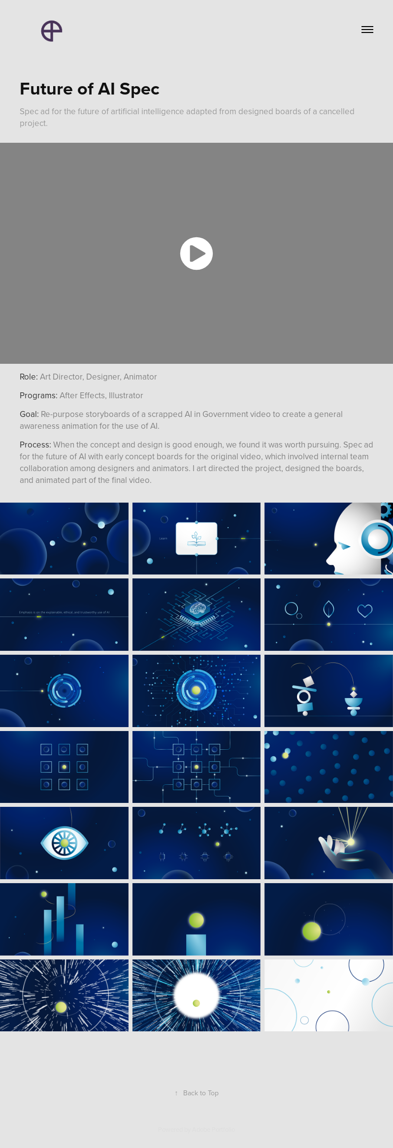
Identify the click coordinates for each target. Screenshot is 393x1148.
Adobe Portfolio (213, 1129)
